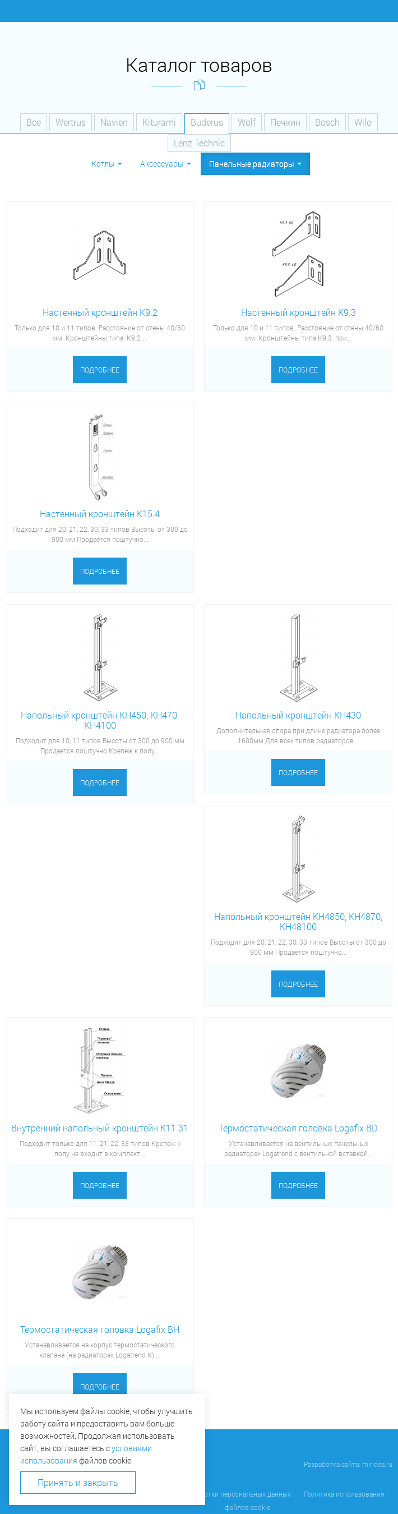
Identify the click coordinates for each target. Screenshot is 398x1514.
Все (33, 122)
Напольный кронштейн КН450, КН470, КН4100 (100, 720)
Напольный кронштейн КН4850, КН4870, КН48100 (298, 921)
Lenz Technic (199, 143)
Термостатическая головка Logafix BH (99, 1329)
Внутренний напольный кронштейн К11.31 (99, 1128)
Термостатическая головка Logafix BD (298, 1128)
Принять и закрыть (78, 1482)
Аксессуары (165, 163)
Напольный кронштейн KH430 (298, 715)
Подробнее (99, 369)
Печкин (285, 122)
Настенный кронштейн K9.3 (298, 312)
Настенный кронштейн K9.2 (100, 312)
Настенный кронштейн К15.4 (100, 513)
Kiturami (159, 122)
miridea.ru (377, 1464)
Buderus (207, 122)
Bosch (327, 122)
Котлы (106, 163)
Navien (114, 122)
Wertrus (70, 122)
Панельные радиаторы (255, 163)
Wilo (363, 122)
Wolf (247, 122)
